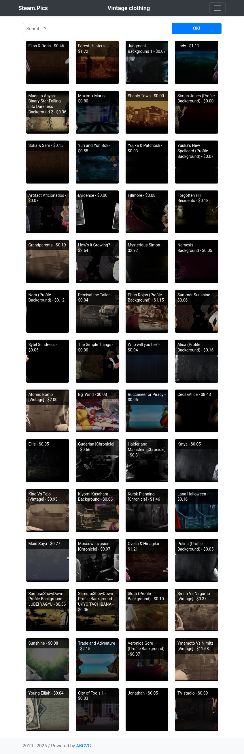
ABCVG (83, 746)
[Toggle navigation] (217, 8)
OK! (196, 28)
